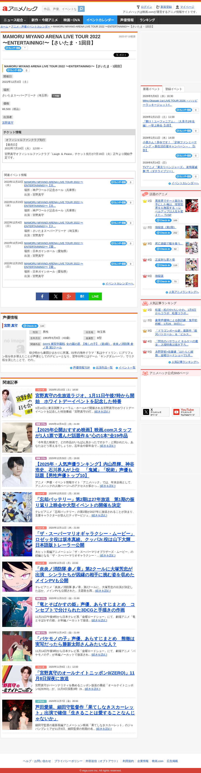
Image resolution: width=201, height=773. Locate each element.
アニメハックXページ (156, 412)
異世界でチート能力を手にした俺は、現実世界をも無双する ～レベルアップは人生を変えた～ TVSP (169, 208)
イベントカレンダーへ (120, 283)
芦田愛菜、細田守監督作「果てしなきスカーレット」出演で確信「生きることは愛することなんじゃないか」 (85, 713)
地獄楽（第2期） (165, 227)
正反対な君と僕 (165, 259)
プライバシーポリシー (68, 761)
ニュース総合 (14, 19)
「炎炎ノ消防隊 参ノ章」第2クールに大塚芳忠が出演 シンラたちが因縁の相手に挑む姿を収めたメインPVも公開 (85, 574)
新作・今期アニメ (44, 19)
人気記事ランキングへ (185, 361)
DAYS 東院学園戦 (54, 343)
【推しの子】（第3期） (97, 343)
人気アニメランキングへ (184, 292)
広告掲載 (172, 761)
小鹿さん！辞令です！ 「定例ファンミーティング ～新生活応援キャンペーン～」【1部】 (170, 146)
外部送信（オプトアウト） (102, 761)
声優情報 (127, 19)
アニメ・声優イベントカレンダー (100, 19)
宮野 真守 (11, 325)
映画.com (157, 761)
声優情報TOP (81, 367)
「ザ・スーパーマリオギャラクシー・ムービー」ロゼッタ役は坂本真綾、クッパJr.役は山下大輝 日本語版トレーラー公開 (85, 539)
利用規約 (128, 761)
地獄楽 (159, 276)
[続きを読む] (102, 411)
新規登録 (166, 6)
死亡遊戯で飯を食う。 (169, 243)
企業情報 (143, 761)
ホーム (4, 26)
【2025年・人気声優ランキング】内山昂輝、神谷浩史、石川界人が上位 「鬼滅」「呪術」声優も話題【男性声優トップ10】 (84, 470)
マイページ (187, 6)
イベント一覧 (127, 367)
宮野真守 (7, 122)
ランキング (148, 19)
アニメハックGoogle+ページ (186, 412)
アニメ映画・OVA (71, 19)
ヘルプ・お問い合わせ (37, 761)
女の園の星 (73, 343)
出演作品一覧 (104, 367)
